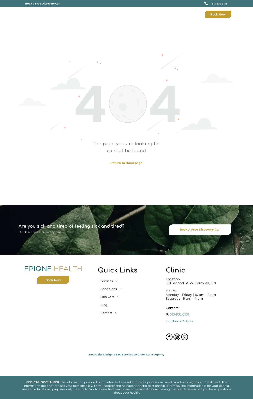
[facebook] (169, 337)
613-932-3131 (179, 314)
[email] (184, 337)
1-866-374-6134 (181, 321)
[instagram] (176, 337)
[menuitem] (111, 15)
